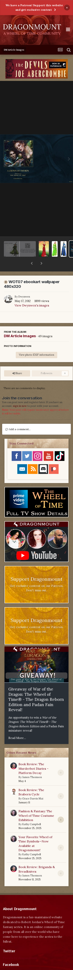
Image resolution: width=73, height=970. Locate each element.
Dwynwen (24, 286)
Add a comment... (18, 419)
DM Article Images (20, 326)
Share (17, 363)
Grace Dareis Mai (32, 788)
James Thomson (32, 767)
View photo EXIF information (36, 344)
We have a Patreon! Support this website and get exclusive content (34, 7)
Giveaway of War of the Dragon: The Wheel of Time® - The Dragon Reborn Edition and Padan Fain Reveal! (36, 689)
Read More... (17, 728)
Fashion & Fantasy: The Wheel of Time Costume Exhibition (36, 805)
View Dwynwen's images (32, 295)
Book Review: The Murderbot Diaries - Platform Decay (33, 758)
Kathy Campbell (31, 814)
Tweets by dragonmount (20, 948)
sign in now (20, 395)
